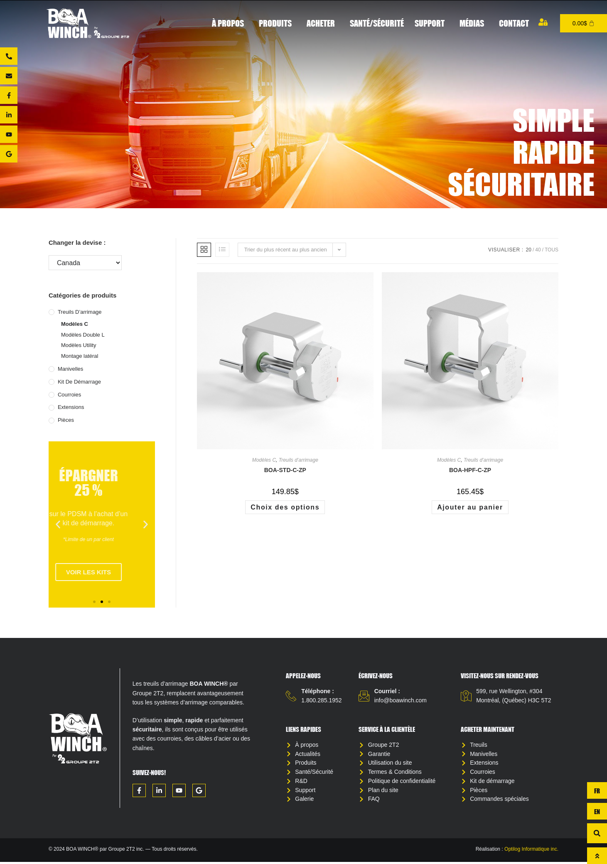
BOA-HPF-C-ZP (470, 470)
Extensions (71, 407)
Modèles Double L (83, 335)
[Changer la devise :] (85, 262)
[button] (58, 524)
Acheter (323, 23)
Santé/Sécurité (377, 23)
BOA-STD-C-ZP (285, 470)
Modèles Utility (78, 345)
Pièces (66, 420)
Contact (514, 23)
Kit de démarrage (79, 382)
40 (538, 250)
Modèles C (74, 324)
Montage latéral (79, 356)
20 (528, 250)
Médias (474, 23)
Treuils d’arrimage (80, 312)
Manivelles (70, 369)
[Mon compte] (543, 22)
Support (432, 23)
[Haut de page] (597, 855)
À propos (230, 23)
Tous (551, 250)
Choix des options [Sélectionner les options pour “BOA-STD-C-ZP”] (285, 507)
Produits (277, 23)
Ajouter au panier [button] (470, 507)
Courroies (69, 394)
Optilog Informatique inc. (531, 851)
